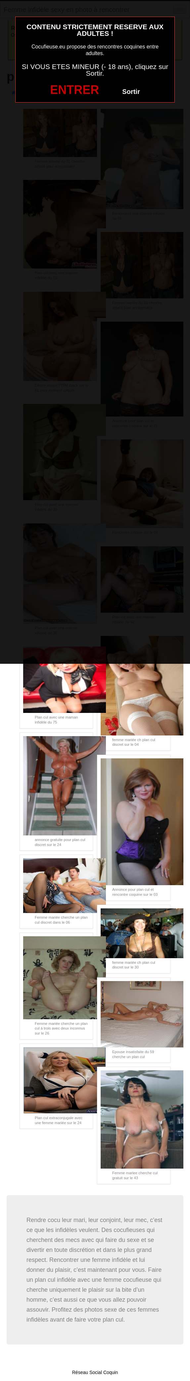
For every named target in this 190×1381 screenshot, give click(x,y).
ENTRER (74, 90)
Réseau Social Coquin (95, 1372)
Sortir (131, 91)
